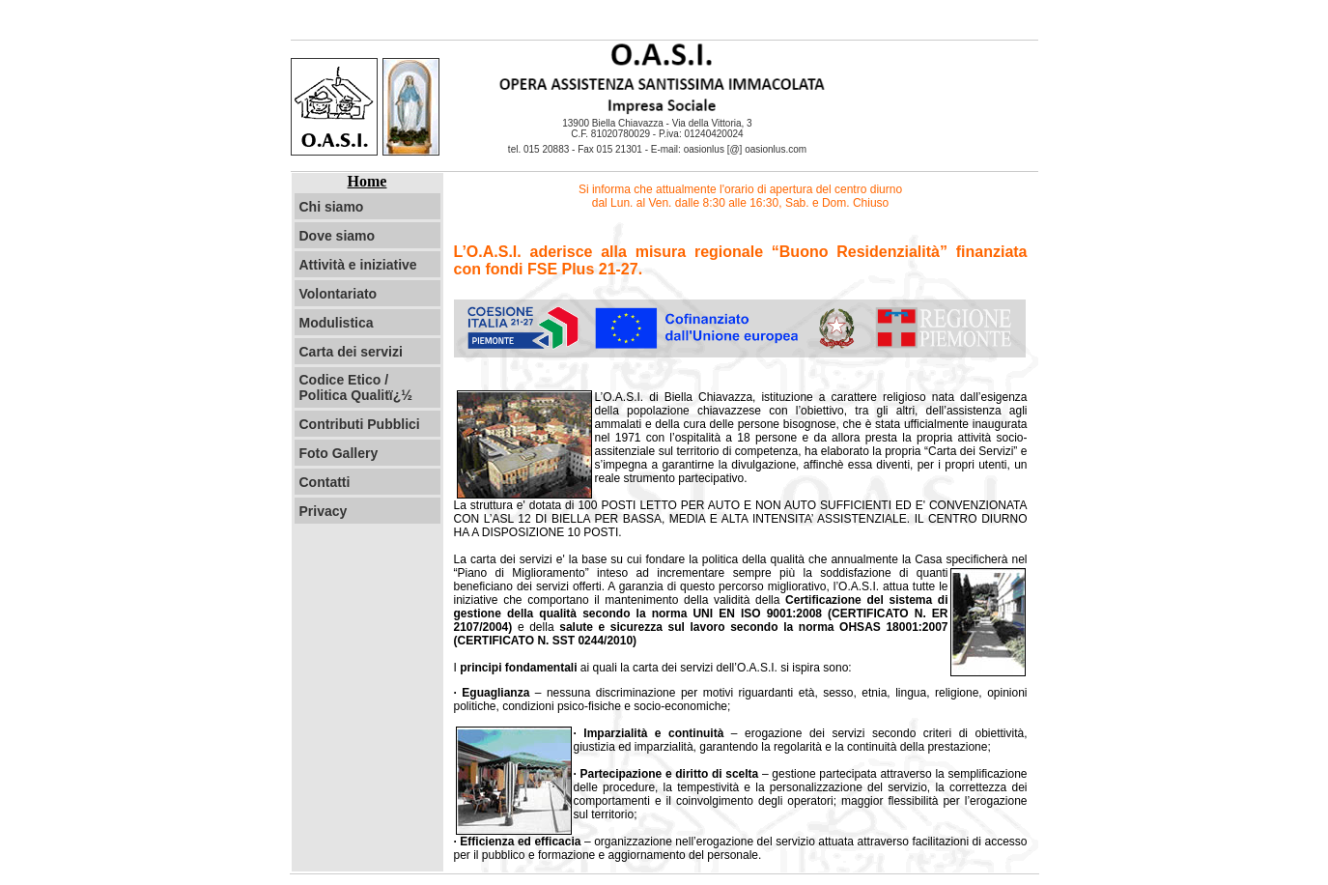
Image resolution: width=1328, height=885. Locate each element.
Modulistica (336, 322)
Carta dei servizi (351, 351)
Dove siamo (337, 235)
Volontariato (338, 293)
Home (367, 181)
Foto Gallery (339, 453)
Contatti (325, 482)
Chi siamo (331, 206)
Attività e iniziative (358, 264)
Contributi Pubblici (359, 424)
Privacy (323, 511)
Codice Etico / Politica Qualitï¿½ (355, 387)
